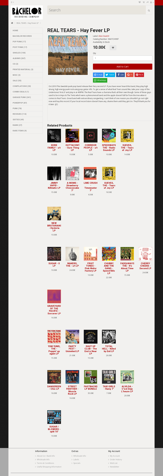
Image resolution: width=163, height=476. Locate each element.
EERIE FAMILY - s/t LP (54, 147)
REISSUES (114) (19, 114)
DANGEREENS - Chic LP (55, 387)
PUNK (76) (17, 108)
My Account (115, 456)
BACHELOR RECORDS (22, 36)
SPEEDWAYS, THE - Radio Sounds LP (109, 147)
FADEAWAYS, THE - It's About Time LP (127, 267)
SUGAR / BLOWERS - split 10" (54, 429)
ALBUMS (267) (19, 58)
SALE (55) (17, 81)
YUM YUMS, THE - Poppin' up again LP (54, 350)
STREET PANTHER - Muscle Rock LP (72, 390)
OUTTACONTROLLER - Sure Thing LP (77, 147)
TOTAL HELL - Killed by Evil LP (109, 349)
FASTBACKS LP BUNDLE (90, 387)
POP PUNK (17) (19, 42)
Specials (76, 463)
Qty (94, 53)
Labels (76, 459)
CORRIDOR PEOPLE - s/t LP (90, 147)
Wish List (113, 463)
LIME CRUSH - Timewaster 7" (90, 187)
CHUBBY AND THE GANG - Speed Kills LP (109, 268)
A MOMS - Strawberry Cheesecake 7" (72, 187)
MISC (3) (16, 75)
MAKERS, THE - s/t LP (72, 264)
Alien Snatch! (104, 36)
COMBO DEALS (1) (21, 92)
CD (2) (15, 64)
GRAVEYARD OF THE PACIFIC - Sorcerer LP (54, 310)
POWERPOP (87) (20, 103)
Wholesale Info (43, 459)
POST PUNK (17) (20, 47)
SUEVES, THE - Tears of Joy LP (127, 147)
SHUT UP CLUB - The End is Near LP (91, 350)
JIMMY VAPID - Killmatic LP (54, 185)
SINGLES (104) (19, 53)
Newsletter (114, 466)
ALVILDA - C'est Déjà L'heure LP (127, 389)
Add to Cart (123, 66)
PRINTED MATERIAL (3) (23, 69)
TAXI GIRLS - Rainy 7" (109, 387)
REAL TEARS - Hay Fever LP (28, 23)
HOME (15, 30)
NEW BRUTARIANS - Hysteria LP (54, 227)
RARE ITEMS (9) (20, 131)
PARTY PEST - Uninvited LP (72, 349)
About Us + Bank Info (46, 456)
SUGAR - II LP (54, 264)
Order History (116, 459)
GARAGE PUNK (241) (22, 97)
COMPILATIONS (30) (22, 86)
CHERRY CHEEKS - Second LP (145, 266)
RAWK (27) (17, 125)
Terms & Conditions (45, 463)
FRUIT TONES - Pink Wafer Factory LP (91, 267)
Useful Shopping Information (49, 466)
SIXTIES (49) (18, 120)
